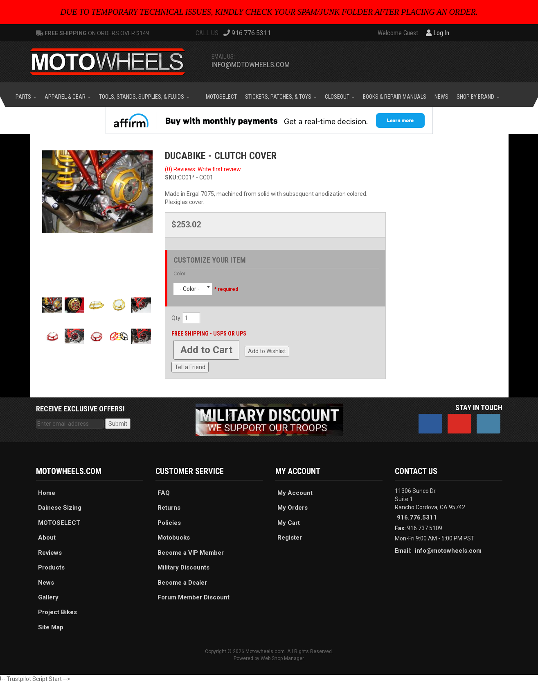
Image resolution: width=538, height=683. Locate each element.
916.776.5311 (417, 517)
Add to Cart (206, 350)
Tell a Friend (190, 367)
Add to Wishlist (267, 351)
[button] (26, 96)
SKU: (171, 177)
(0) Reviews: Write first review (203, 169)
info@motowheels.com (251, 64)
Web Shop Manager (282, 658)
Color (179, 274)
